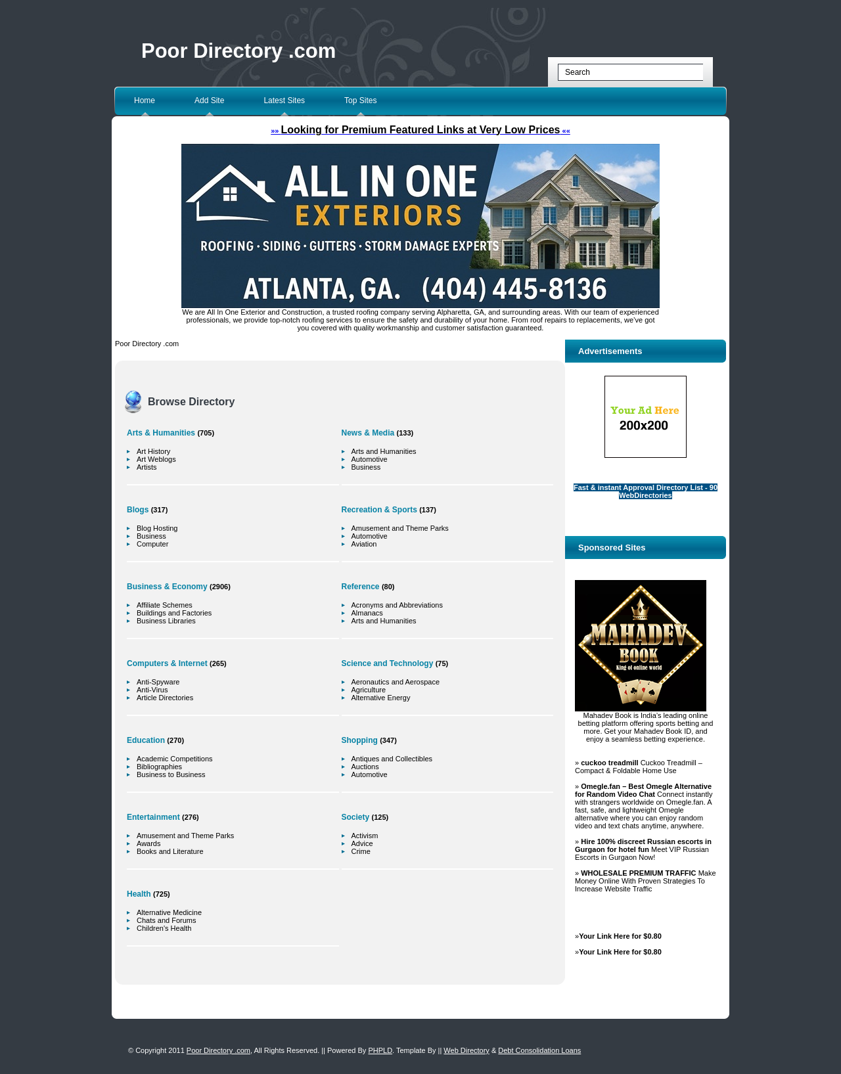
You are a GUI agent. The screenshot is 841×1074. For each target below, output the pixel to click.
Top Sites (360, 100)
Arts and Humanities (384, 451)
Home (144, 100)
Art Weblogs (156, 459)
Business (151, 536)
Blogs (137, 509)
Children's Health (164, 928)
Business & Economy (167, 586)
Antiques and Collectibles (392, 759)
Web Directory (466, 1050)
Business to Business (171, 774)
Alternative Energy (381, 698)
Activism (365, 835)
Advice (362, 843)
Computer (152, 544)
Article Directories (165, 698)
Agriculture (369, 690)
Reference (361, 586)
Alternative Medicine (169, 912)
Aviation (364, 544)
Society (356, 817)
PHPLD (380, 1050)
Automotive (370, 459)
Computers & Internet (167, 663)
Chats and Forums (166, 920)
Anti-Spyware (158, 682)
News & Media (368, 432)
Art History (153, 451)
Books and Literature (170, 851)
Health (139, 894)
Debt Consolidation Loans (539, 1050)
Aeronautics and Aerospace (396, 682)
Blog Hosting (157, 528)
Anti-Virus (152, 690)
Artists (147, 467)
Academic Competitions (175, 759)
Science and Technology (388, 663)
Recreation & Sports (379, 509)
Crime (361, 851)
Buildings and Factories (174, 613)
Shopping (360, 740)
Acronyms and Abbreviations (397, 605)
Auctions (365, 767)
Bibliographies (159, 767)
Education (146, 740)
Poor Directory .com (238, 50)
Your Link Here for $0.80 (620, 936)
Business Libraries (166, 621)
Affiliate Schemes (165, 605)
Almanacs (367, 613)
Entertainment (153, 817)
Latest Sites (284, 100)
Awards (148, 843)
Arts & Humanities (161, 432)
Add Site (209, 100)
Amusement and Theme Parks (185, 835)
